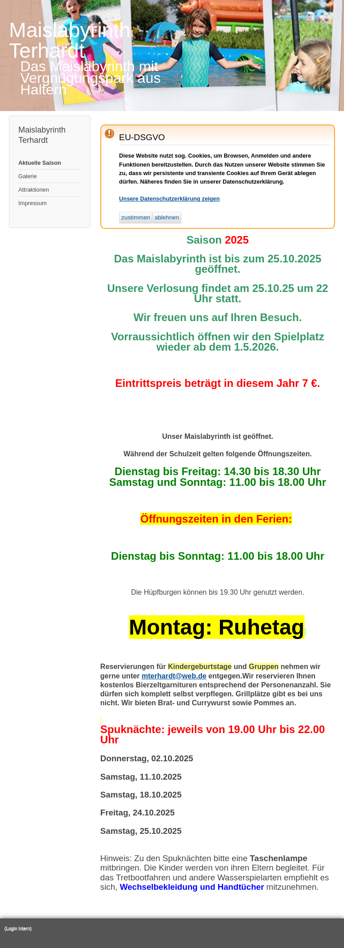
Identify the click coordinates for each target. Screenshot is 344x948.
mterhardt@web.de (174, 676)
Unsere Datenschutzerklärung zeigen (169, 198)
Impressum (32, 203)
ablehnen (167, 217)
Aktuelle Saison (39, 162)
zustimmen (135, 217)
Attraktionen (33, 189)
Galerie (27, 176)
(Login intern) (17, 928)
